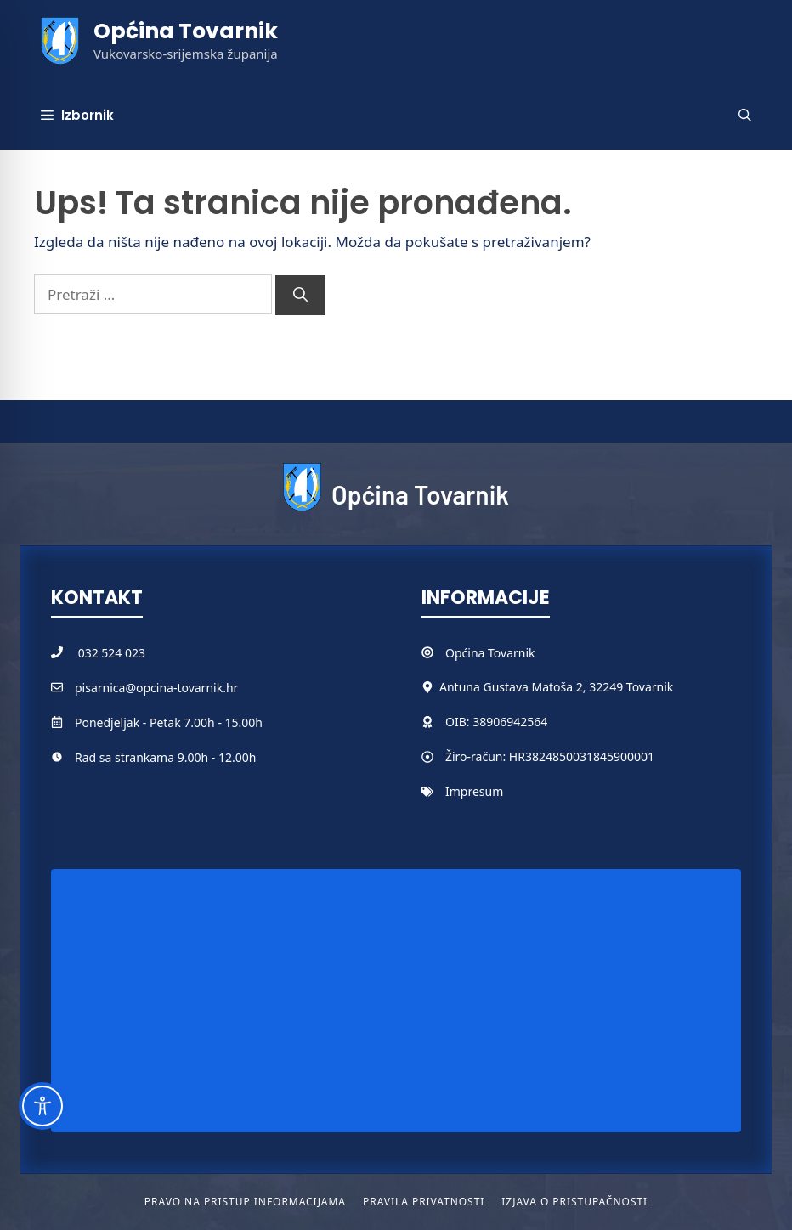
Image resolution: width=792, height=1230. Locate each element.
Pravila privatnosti (423, 1201)
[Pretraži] (300, 295)
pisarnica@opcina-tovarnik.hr (156, 688)
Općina (466, 653)
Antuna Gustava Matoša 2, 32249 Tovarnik (556, 687)
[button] (745, 116)
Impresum (474, 791)
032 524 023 (111, 653)
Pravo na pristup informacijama (245, 1201)
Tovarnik (511, 653)
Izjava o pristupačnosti (574, 1201)
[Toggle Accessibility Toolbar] (42, 1106)
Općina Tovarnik (185, 31)
